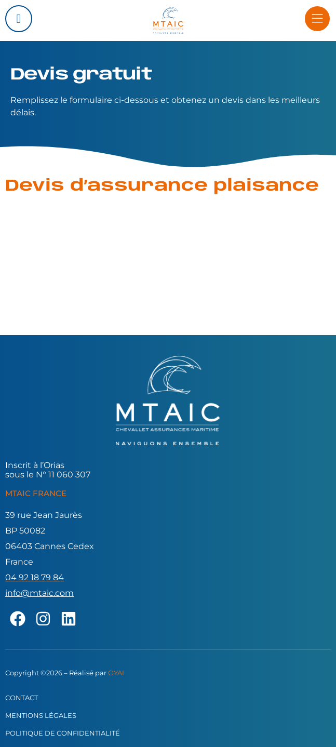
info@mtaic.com (39, 593)
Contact (21, 697)
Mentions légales (40, 715)
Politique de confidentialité (62, 733)
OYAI (116, 673)
